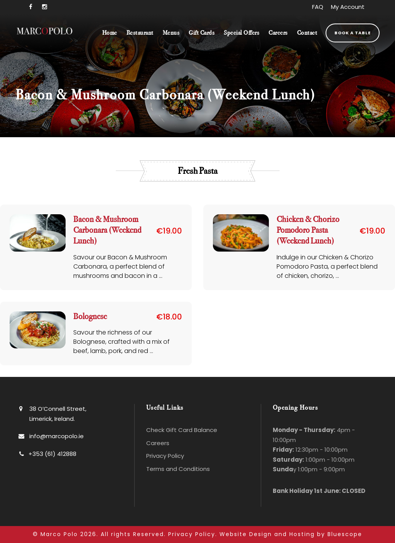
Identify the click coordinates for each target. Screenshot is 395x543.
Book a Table (352, 33)
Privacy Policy (165, 456)
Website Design (245, 534)
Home (109, 33)
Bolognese (90, 316)
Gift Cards (201, 33)
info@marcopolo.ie (56, 436)
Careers (278, 33)
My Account (348, 7)
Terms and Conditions (178, 468)
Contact (307, 33)
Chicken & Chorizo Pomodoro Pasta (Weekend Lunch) (308, 230)
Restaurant (140, 33)
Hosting (302, 534)
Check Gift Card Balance (181, 430)
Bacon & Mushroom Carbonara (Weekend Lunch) (107, 230)
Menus (171, 33)
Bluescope (344, 534)
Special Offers (241, 33)
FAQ (317, 7)
